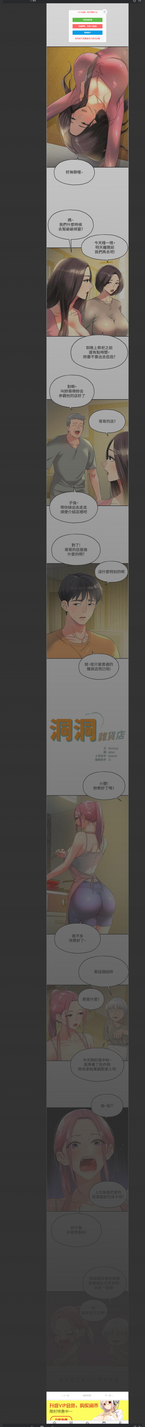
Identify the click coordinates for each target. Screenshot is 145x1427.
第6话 (4, 27)
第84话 (5, 417)
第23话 (5, 112)
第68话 (5, 337)
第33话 (5, 162)
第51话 (5, 252)
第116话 (5, 577)
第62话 (5, 307)
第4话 (4, 17)
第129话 (5, 642)
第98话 (5, 487)
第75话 (5, 372)
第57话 (5, 282)
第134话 (5, 667)
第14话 (5, 67)
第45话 (5, 222)
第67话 (5, 332)
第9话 (4, 42)
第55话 (5, 272)
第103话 (5, 512)
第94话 (5, 467)
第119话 (5, 592)
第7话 (4, 32)
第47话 (5, 232)
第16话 (5, 77)
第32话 (5, 157)
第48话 (5, 237)
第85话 (5, 422)
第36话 (5, 177)
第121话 (5, 602)
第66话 (5, 327)
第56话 (5, 277)
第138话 (5, 687)
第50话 (5, 247)
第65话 (5, 322)
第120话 (5, 597)
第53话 (5, 262)
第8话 (4, 37)
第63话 (5, 312)
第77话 (5, 382)
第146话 (5, 727)
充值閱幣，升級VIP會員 (87, 26)
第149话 (5, 742)
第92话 (5, 457)
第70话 (5, 347)
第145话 (5, 722)
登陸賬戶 (87, 33)
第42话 (5, 207)
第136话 (5, 677)
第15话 (5, 72)
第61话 (5, 302)
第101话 (5, 502)
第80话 (5, 397)
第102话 (5, 507)
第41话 (5, 202)
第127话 (5, 632)
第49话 (5, 242)
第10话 (5, 47)
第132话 (5, 657)
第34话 (5, 167)
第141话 (5, 702)
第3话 (4, 12)
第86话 (5, 427)
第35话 (5, 172)
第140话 (5, 697)
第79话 (5, 392)
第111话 (5, 552)
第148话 (5, 737)
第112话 (5, 557)
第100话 (5, 497)
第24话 (5, 117)
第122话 (5, 607)
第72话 (5, 357)
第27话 (5, 132)
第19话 (5, 92)
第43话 (5, 212)
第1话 (4, 2)
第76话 (5, 377)
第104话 (5, 517)
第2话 (4, 7)
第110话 (5, 547)
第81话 (5, 402)
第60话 (5, 297)
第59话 (5, 292)
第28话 (5, 137)
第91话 (5, 452)
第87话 (5, 432)
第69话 (5, 342)
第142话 (5, 707)
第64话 (5, 317)
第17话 (5, 82)
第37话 (5, 182)
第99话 (5, 492)
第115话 (5, 572)
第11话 (5, 52)
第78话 (5, 387)
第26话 (5, 127)
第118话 (5, 587)
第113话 (5, 562)
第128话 (5, 637)
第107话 (5, 532)
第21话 (5, 102)
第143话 (5, 712)
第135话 (5, 672)
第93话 (5, 462)
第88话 (5, 437)
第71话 (5, 352)
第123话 (5, 612)
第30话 (5, 147)
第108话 (5, 537)
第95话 (5, 472)
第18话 (5, 87)
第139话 (5, 692)
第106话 (5, 527)
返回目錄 (7, 754)
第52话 (5, 257)
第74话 (5, 367)
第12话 (5, 57)
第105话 (5, 522)
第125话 (5, 622)
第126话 (5, 627)
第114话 (5, 567)
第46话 (5, 227)
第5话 (4, 22)
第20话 (5, 97)
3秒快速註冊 (87, 20)
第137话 (5, 682)
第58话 (5, 287)
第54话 (5, 267)
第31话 (5, 152)
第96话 (5, 477)
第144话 (5, 717)
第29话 (5, 142)
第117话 (5, 582)
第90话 (5, 447)
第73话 (5, 362)
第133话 (5, 662)
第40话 (5, 197)
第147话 (5, 732)
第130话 (5, 647)
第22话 (5, 107)
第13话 (5, 62)
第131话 (5, 652)
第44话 (5, 217)
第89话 (5, 442)
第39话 (5, 192)
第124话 (5, 617)
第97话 (5, 482)
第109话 (5, 542)
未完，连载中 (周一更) (11, 747)
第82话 (5, 407)
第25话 (5, 122)
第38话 (5, 187)
